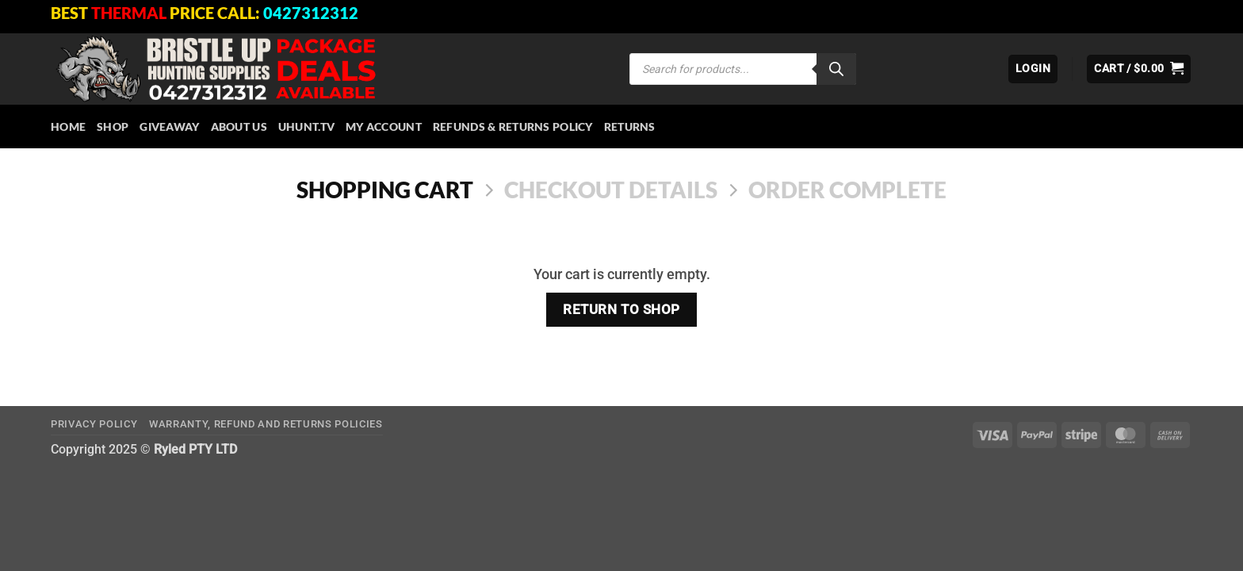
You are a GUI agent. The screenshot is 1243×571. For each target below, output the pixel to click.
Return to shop (621, 309)
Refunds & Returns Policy (513, 126)
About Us (239, 126)
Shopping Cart (384, 190)
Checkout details (610, 190)
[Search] (836, 69)
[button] (1033, 69)
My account (384, 126)
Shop (112, 126)
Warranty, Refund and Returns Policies (266, 424)
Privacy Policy (94, 424)
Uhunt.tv (306, 126)
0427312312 (310, 12)
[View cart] (1139, 69)
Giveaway (169, 126)
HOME (68, 126)
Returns (630, 126)
